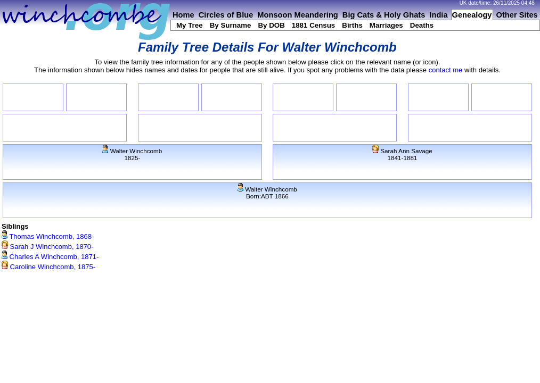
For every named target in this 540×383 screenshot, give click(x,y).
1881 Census (314, 25)
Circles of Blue (226, 15)
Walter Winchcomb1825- (132, 154)
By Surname (230, 25)
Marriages (386, 25)
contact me (446, 70)
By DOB (271, 25)
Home (183, 15)
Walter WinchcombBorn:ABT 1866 (267, 192)
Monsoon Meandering (297, 15)
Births (352, 25)
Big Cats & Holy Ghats (384, 15)
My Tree (189, 25)
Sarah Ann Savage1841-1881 (402, 154)
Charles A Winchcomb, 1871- (50, 257)
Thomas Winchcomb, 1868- (48, 236)
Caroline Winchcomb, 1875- (48, 267)
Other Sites (517, 15)
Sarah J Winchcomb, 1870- (47, 247)
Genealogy (472, 15)
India (438, 15)
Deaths (421, 25)
